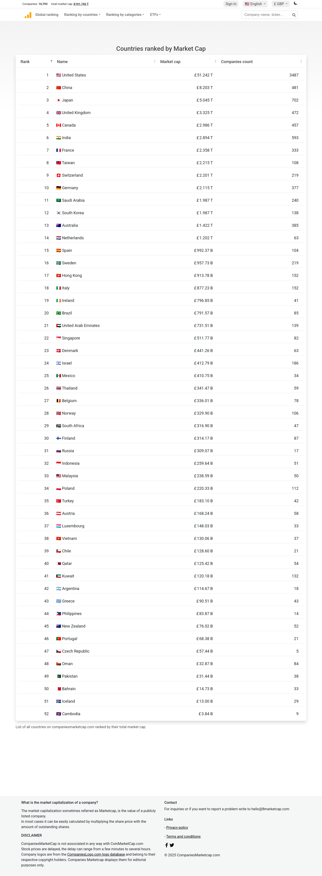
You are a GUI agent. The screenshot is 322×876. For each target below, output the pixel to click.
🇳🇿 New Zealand (70, 626)
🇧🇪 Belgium (66, 400)
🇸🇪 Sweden (66, 263)
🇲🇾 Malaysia (67, 475)
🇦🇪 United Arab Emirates (78, 325)
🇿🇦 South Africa (70, 425)
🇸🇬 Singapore (68, 338)
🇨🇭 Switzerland (69, 175)
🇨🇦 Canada (66, 125)
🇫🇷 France (65, 150)
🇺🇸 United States (71, 75)
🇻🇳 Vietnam (66, 538)
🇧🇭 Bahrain (66, 688)
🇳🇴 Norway (66, 413)
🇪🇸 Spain (64, 250)
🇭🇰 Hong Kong (69, 275)
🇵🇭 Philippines (69, 613)
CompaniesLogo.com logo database (96, 854)
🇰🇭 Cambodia (68, 713)
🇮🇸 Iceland (65, 701)
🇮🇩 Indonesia (68, 463)
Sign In (231, 4)
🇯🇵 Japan (64, 100)
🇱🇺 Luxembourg (70, 526)
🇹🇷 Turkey (65, 500)
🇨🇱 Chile (63, 551)
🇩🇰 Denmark (67, 350)
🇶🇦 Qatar (64, 563)
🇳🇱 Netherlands (70, 237)
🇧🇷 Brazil (64, 313)
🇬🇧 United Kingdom (73, 112)
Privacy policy (177, 827)
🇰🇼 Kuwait (65, 576)
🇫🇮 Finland (65, 438)
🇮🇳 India (63, 137)
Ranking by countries (81, 15)
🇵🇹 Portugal (66, 638)
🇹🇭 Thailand (66, 388)
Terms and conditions (183, 836)
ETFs (154, 15)
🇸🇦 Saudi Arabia (70, 200)
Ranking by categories (124, 15)
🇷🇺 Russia (65, 450)
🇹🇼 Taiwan (65, 162)
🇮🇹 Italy (63, 288)
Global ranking (46, 15)
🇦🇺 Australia (67, 225)
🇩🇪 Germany (67, 187)
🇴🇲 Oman (64, 663)
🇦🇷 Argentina (67, 588)
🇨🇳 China (64, 87)
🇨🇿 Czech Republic (72, 651)
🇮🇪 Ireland (65, 300)
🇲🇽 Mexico (65, 375)
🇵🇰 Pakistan (67, 676)
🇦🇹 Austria (65, 513)
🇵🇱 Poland (65, 488)
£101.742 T (81, 4)
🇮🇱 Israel (64, 363)
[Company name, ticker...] (269, 15)
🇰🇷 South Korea (70, 212)
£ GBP (279, 4)
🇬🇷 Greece (65, 601)
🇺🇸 (254, 4)
